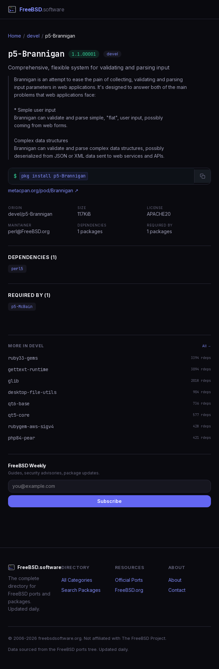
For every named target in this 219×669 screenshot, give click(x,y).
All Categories (76, 580)
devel (33, 36)
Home (14, 36)
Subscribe (109, 501)
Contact (176, 590)
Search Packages (81, 590)
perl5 (17, 268)
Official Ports (129, 580)
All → (206, 346)
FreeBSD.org (129, 590)
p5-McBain (22, 306)
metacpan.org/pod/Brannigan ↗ (43, 190)
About (174, 580)
